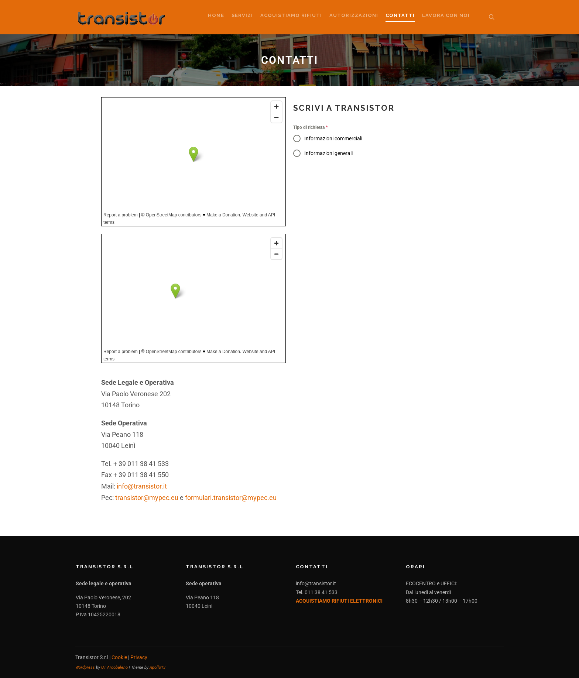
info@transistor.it (142, 486)
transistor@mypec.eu (146, 497)
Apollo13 (157, 667)
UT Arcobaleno (114, 667)
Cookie (119, 657)
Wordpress (85, 667)
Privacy (138, 657)
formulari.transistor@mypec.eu (231, 497)
